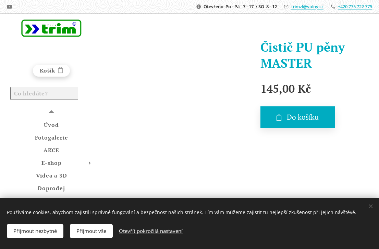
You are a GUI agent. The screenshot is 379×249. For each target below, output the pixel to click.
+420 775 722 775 (355, 6)
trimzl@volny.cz (307, 6)
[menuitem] (51, 125)
